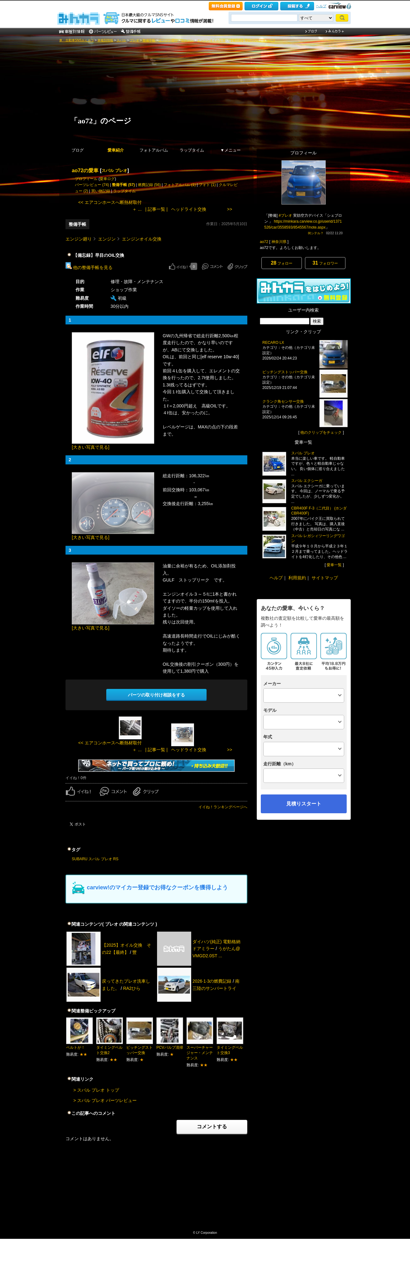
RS (115, 859)
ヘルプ (321, 6)
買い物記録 (100, 191)
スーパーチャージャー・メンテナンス (200, 1052)
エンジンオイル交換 (211, 40)
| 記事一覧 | (156, 209)
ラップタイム (192, 150)
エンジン (187, 40)
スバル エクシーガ (306, 480)
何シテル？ (315, 233)
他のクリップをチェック (321, 432)
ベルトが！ (75, 1047)
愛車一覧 (334, 565)
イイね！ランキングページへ (222, 807)
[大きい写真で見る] (90, 447)
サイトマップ (325, 577)
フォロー (281, 263)
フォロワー (325, 263)
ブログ (77, 150)
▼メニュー (230, 150)
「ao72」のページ (100, 121)
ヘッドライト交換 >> (201, 209)
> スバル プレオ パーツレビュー (105, 1100)
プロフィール (86, 179)
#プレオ (285, 215)
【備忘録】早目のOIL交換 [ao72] (252, 40)
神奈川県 (278, 242)
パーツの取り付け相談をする (156, 694)
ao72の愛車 (85, 170)
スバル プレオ (114, 170)
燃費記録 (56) (149, 185)
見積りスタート (303, 803)
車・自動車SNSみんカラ (76, 40)
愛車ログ (107, 179)
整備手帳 (149, 40)
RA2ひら (131, 988)
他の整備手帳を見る (89, 267)
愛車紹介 (116, 150)
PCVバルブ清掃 (169, 1047)
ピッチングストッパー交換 (285, 372)
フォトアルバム (153, 150)
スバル (121, 40)
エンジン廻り (168, 40)
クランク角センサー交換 (283, 401)
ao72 (264, 242)
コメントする (212, 1126)
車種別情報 (105, 40)
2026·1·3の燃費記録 (212, 981)
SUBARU (79, 859)
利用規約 (297, 577)
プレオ (134, 40)
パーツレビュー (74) (92, 185)
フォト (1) (207, 185)
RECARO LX (273, 342)
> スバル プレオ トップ (96, 1090)
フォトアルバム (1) (180, 185)
